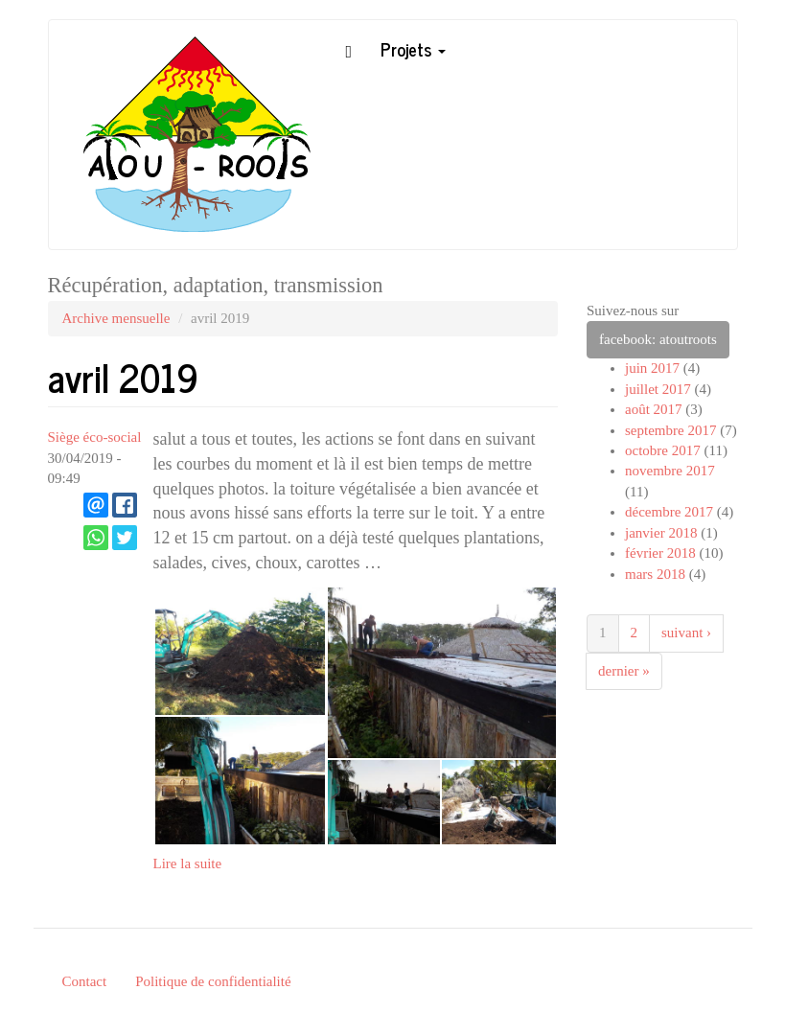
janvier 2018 (661, 533)
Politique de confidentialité (212, 981)
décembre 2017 (669, 511)
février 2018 (660, 553)
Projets (413, 49)
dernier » (624, 671)
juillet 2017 (658, 389)
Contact (84, 981)
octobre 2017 (663, 450)
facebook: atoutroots (658, 339)
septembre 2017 (670, 430)
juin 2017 (652, 368)
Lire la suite (187, 863)
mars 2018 (655, 574)
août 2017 (653, 409)
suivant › (686, 632)
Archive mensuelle (116, 318)
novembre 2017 (670, 470)
